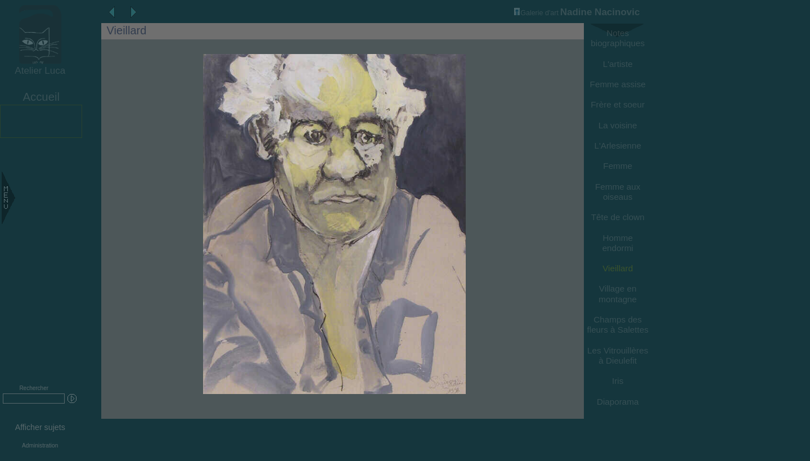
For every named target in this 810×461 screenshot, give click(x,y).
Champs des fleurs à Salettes (618, 324)
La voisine (617, 125)
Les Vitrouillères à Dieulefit (617, 355)
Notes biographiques (618, 38)
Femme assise (618, 84)
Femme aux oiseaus (618, 192)
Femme (617, 166)
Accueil (41, 97)
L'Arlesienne (617, 145)
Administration (40, 445)
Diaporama (618, 401)
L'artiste (618, 64)
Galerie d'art (536, 13)
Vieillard (617, 268)
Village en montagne (617, 293)
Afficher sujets (40, 427)
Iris (617, 381)
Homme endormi (617, 243)
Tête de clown (618, 217)
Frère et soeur (618, 104)
